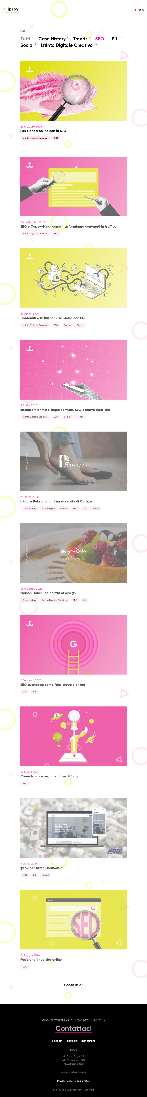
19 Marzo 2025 (73, 474)
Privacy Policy (64, 1081)
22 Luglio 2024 (73, 749)
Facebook (71, 1040)
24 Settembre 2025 (73, 199)
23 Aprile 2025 (73, 291)
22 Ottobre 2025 (73, 100)
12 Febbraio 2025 (73, 566)
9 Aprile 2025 (73, 383)
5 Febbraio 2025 (73, 658)
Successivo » (73, 984)
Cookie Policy (82, 1081)
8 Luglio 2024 (73, 841)
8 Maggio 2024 (73, 933)
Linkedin (57, 1040)
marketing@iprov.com (73, 1072)
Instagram (88, 1040)
